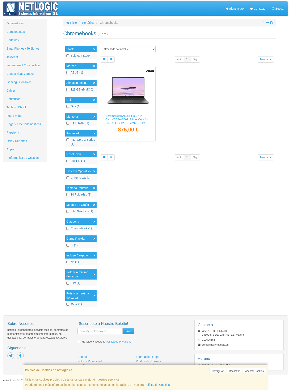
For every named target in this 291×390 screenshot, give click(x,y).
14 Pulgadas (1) (78, 194)
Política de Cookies (157, 384)
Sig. (195, 59)
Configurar (218, 371)
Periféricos (13, 99)
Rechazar (234, 371)
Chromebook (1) (79, 228)
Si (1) (71, 245)
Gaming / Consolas (19, 82)
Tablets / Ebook (17, 107)
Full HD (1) (75, 161)
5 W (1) (73, 283)
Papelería (13, 132)
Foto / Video (14, 115)
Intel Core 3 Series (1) (80, 142)
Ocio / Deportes (17, 141)
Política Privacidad (89, 361)
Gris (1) (73, 106)
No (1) (72, 262)
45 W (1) (74, 304)
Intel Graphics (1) (79, 211)
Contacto (258, 8)
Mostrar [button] (265, 59)
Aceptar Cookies (254, 371)
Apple (10, 149)
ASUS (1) (74, 72)
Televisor (12, 57)
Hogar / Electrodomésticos (24, 124)
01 (187, 59)
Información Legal (147, 356)
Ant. (179, 59)
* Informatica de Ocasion (23, 157)
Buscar (278, 8)
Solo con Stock (78, 55)
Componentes (16, 31)
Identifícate (235, 8)
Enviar (128, 331)
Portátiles (13, 40)
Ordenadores (15, 23)
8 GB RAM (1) (77, 123)
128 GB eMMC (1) (80, 89)
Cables (11, 90)
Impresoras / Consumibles (24, 65)
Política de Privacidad (118, 341)
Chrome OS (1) (78, 177)
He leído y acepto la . (107, 341)
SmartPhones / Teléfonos (23, 48)
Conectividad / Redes (20, 73)
